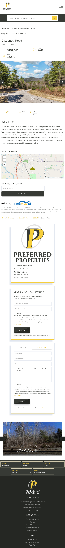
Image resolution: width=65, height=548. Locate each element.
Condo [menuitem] (32, 517)
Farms (14, 467)
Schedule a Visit (42, 342)
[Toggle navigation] (61, 6)
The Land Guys (39, 467)
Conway (28, 212)
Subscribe (22, 325)
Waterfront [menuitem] (32, 540)
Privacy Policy (17, 319)
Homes (25, 460)
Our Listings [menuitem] (32, 534)
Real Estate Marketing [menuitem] (32, 499)
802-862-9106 (21, 263)
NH (16, 212)
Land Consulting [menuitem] (32, 505)
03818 (35, 212)
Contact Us (17, 272)
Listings (10, 212)
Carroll (21, 212)
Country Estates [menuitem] (32, 542)
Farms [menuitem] (32, 545)
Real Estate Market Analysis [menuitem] (32, 502)
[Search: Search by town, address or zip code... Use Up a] (32, 18)
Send (21, 396)
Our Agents (24, 272)
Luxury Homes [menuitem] (32, 525)
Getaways (5, 460)
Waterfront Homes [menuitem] (32, 522)
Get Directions (54, 188)
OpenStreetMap (53, 177)
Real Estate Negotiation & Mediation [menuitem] (32, 496)
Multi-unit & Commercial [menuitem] (32, 519)
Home (3, 212)
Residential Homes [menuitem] (32, 514)
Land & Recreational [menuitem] (32, 537)
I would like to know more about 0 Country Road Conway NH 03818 (33, 369)
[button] (54, 18)
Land (46, 460)
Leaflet (46, 177)
